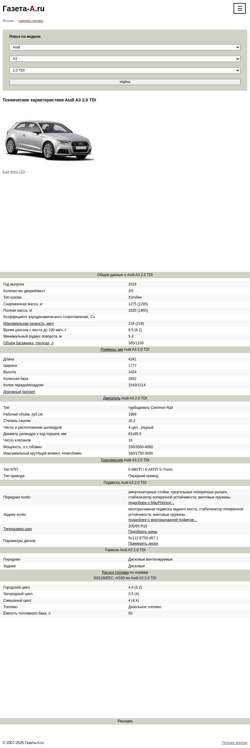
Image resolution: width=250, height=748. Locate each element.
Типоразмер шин (17, 529)
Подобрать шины (143, 532)
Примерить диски (143, 543)
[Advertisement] (125, 224)
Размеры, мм (111, 349)
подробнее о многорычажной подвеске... (163, 520)
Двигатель (112, 398)
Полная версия (234, 743)
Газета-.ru (24, 8)
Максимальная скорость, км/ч (28, 323)
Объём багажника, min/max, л (28, 343)
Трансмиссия (112, 460)
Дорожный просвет (19, 392)
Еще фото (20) (14, 171)
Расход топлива (115, 572)
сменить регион (31, 21)
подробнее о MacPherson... (151, 503)
